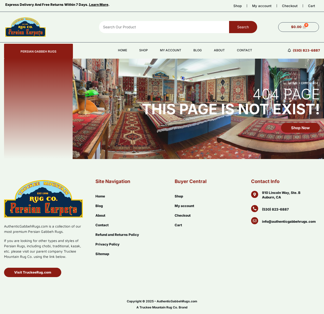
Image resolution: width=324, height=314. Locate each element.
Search (243, 27)
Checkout (290, 6)
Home (122, 50)
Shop (237, 6)
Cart (311, 6)
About (219, 50)
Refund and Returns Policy (117, 235)
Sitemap (102, 254)
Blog (197, 50)
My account (262, 6)
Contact (244, 50)
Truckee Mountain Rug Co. (158, 307)
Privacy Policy (107, 244)
